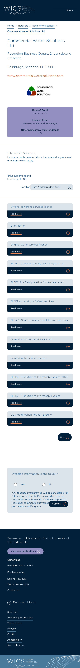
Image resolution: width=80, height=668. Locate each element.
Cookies (12, 634)
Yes (23, 484)
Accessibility (14, 640)
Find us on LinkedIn (24, 602)
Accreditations (15, 645)
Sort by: (25, 187)
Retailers (23, 26)
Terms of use (14, 623)
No (50, 484)
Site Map (12, 612)
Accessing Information (20, 618)
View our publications (23, 551)
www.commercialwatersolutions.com (35, 75)
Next (62, 437)
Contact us (13, 590)
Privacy (11, 629)
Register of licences (43, 26)
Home (10, 26)
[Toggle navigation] (65, 10)
